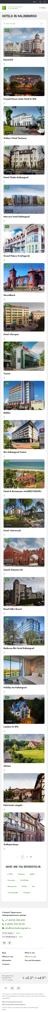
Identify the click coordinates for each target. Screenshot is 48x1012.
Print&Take (24, 880)
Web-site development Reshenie (12, 1002)
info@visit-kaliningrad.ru (18, 928)
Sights (32, 874)
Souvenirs (11, 880)
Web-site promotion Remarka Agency (13, 1004)
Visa (33, 886)
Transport (27, 892)
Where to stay (30, 956)
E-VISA (10, 874)
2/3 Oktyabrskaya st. (9, 936)
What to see (30, 953)
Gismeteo (10, 980)
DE (12, 988)
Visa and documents (33, 960)
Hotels (24, 886)
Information (6, 960)
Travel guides (13, 892)
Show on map (9, 23)
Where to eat (7, 956)
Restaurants (12, 886)
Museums (21, 874)
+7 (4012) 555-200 (15, 920)
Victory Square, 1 (8, 933)
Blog (4, 953)
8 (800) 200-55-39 (15, 924)
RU (18, 988)
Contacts (5, 964)
